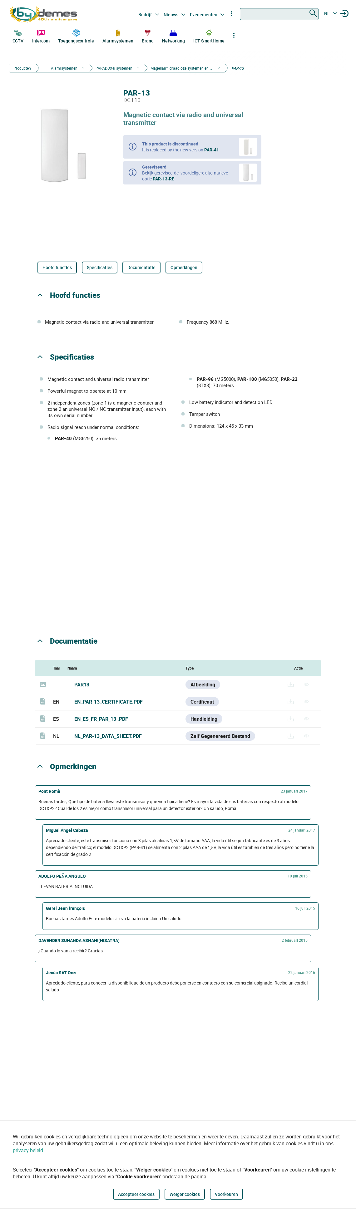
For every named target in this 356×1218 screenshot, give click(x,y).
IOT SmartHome (209, 35)
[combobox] (279, 14)
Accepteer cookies (136, 1194)
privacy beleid (28, 1150)
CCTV (18, 35)
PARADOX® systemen (114, 68)
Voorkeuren (226, 1194)
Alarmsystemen (117, 35)
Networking (173, 35)
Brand (148, 35)
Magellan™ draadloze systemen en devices (182, 68)
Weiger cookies (185, 1194)
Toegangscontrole (76, 35)
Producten (22, 68)
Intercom (41, 35)
